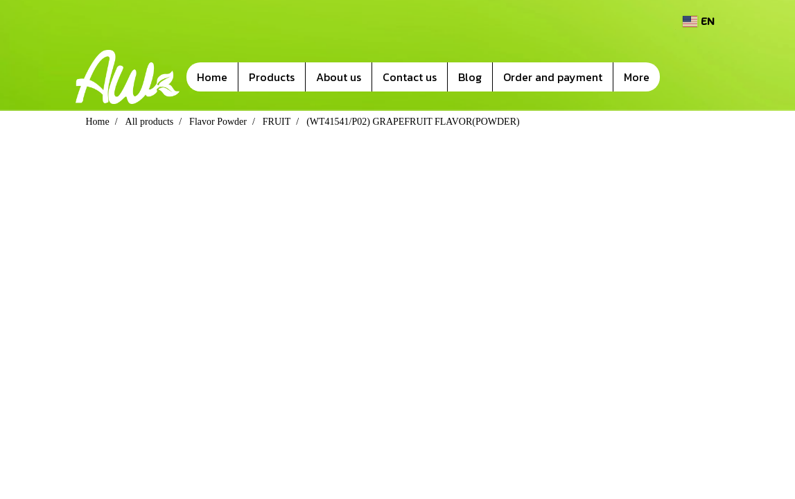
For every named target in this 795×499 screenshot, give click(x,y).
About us (338, 77)
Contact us (410, 77)
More (636, 77)
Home (212, 77)
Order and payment (552, 77)
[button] (680, 76)
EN (698, 21)
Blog (470, 77)
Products (272, 77)
